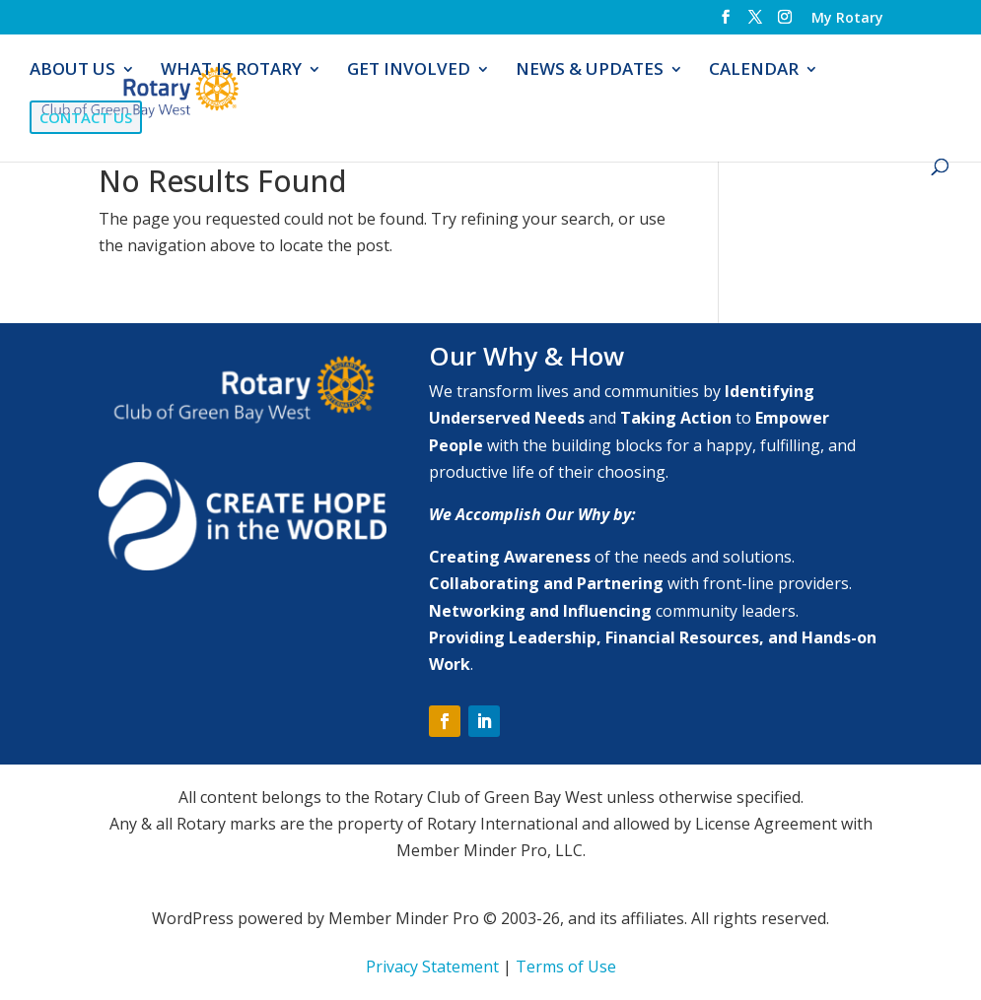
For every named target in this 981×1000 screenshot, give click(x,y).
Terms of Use (566, 966)
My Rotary (847, 19)
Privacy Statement (432, 966)
